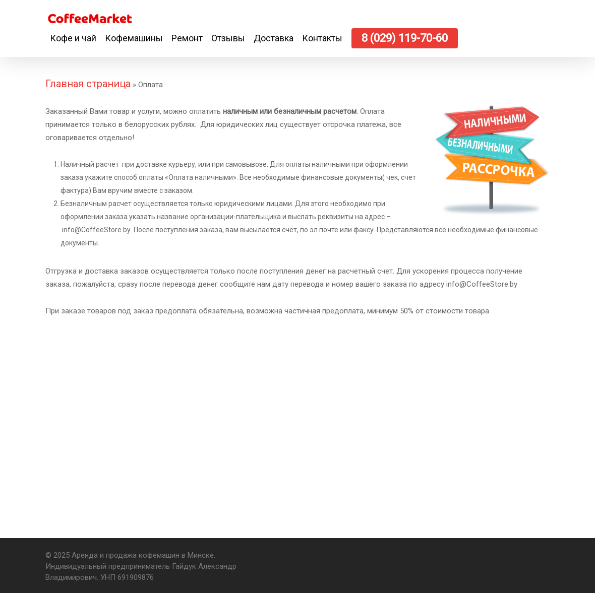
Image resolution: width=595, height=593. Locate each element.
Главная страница (88, 84)
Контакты (322, 38)
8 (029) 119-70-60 (405, 38)
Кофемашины (134, 38)
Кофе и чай (73, 38)
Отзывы (228, 38)
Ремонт (187, 38)
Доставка (273, 38)
